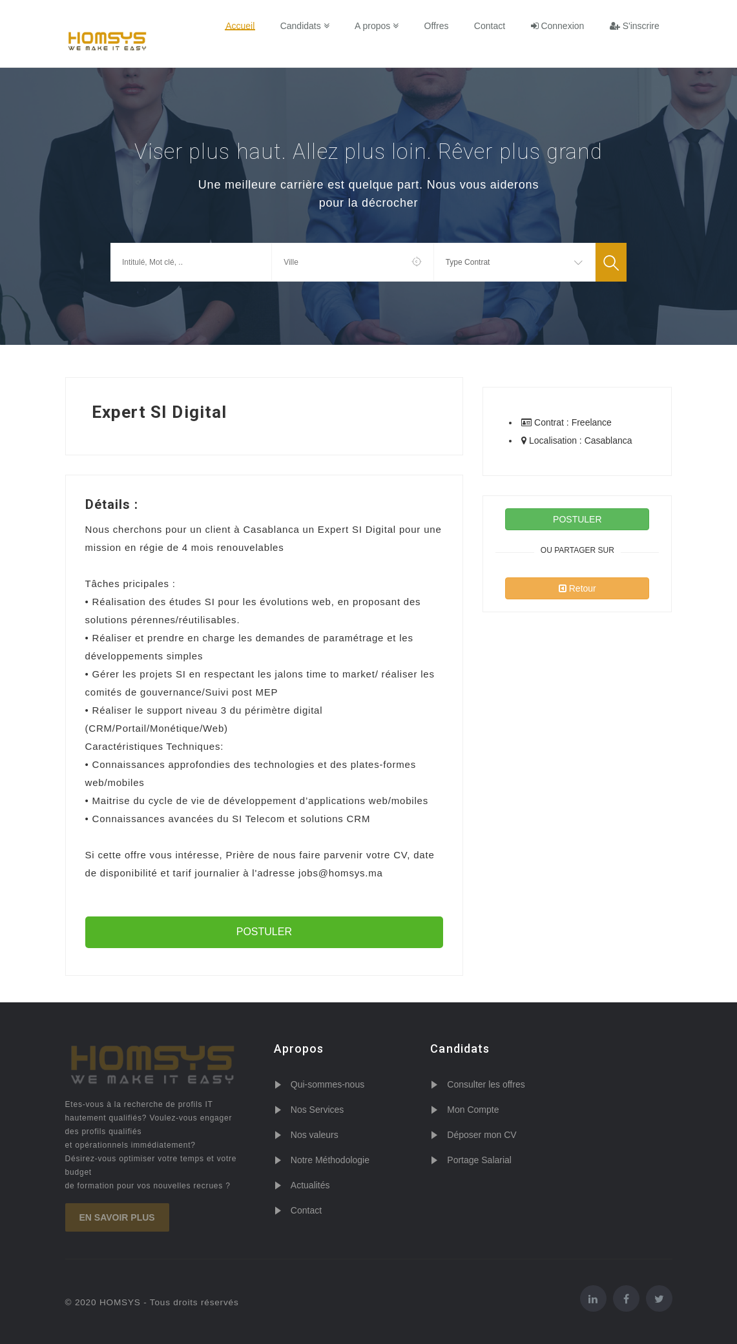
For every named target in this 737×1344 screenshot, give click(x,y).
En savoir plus (117, 1217)
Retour (577, 588)
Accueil (245, 26)
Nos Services (317, 1109)
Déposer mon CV (481, 1135)
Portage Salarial (479, 1160)
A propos (380, 26)
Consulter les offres (485, 1084)
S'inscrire (634, 26)
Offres (440, 26)
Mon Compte (473, 1109)
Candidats (309, 26)
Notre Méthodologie (330, 1160)
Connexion (559, 26)
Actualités (310, 1185)
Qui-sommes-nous (327, 1084)
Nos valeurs (314, 1135)
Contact (491, 26)
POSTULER (264, 931)
